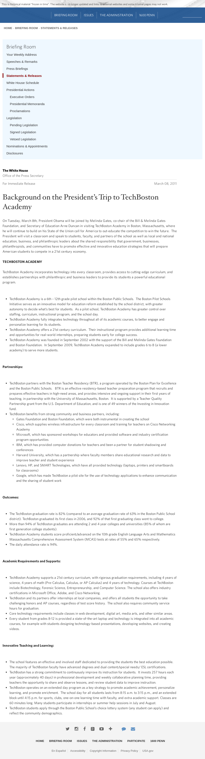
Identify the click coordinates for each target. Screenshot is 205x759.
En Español (59, 750)
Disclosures (14, 153)
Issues (89, 15)
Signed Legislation (23, 132)
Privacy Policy (129, 750)
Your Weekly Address (21, 54)
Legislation (14, 118)
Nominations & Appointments (27, 146)
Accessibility (78, 750)
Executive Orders (22, 97)
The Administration (116, 15)
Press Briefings (17, 68)
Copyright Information (103, 750)
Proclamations (20, 111)
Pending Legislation (24, 125)
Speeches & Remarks (21, 61)
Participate (136, 741)
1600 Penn (147, 15)
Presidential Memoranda (27, 104)
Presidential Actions (20, 90)
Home (8, 28)
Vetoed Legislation (23, 139)
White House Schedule (22, 83)
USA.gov (147, 750)
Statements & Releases (59, 28)
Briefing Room (66, 15)
